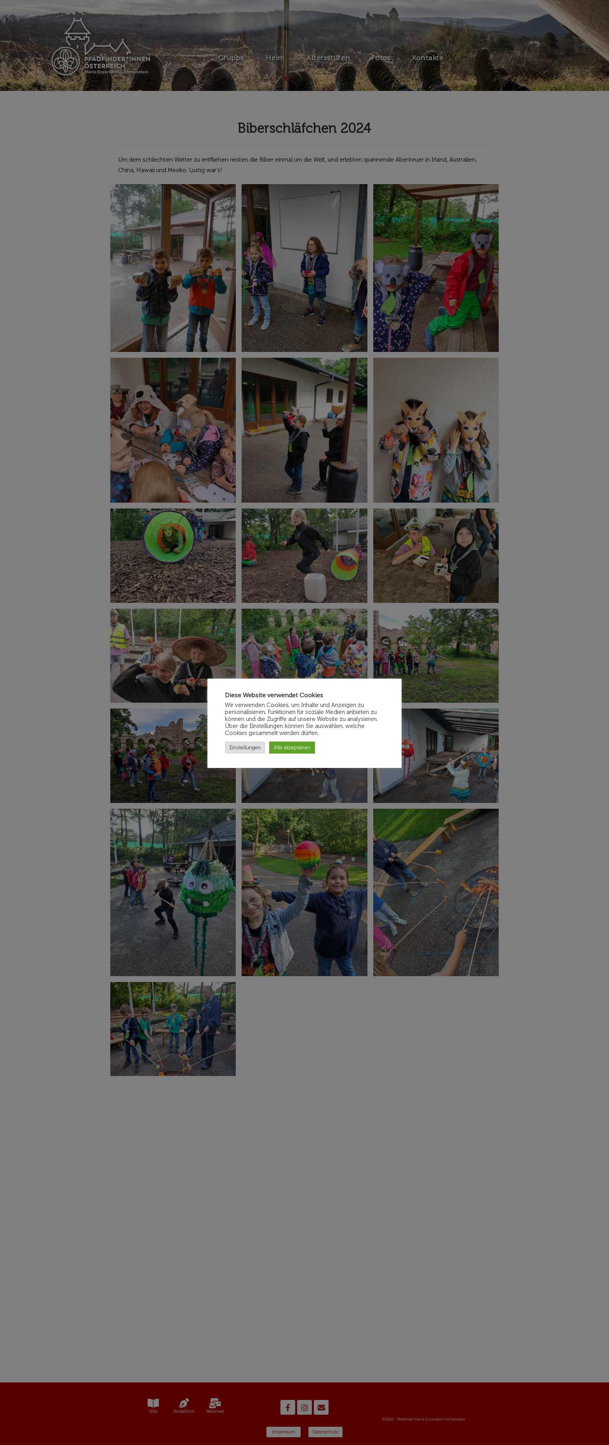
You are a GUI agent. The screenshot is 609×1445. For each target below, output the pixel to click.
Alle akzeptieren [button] (292, 747)
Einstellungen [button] (245, 747)
